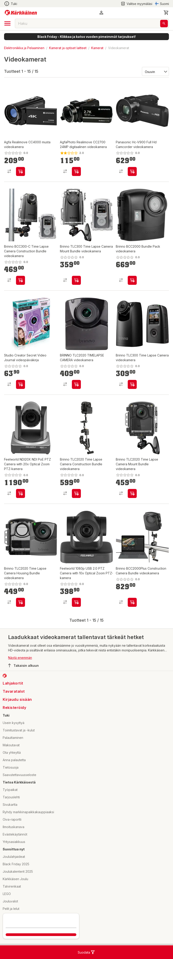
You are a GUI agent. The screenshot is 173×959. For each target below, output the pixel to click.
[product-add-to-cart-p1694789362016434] (132, 602)
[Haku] (164, 23)
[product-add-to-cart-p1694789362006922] (132, 384)
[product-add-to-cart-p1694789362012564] (20, 602)
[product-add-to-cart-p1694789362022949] (132, 280)
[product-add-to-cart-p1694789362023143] (76, 384)
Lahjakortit (13, 683)
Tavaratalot (14, 691)
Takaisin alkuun (23, 665)
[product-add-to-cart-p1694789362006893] (76, 280)
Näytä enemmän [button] (20, 658)
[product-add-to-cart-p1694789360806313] (20, 493)
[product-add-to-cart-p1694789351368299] (20, 171)
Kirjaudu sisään (17, 699)
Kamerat (97, 48)
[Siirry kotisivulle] (21, 12)
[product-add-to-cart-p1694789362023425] (76, 493)
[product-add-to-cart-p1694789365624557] (20, 384)
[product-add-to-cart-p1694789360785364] (76, 602)
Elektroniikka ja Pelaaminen (24, 48)
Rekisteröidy (14, 707)
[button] (101, 13)
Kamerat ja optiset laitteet (67, 48)
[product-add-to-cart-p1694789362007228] (20, 280)
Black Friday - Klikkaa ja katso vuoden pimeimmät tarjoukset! (86, 37)
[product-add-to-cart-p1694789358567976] (132, 171)
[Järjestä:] (155, 71)
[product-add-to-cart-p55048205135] (76, 171)
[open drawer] (7, 23)
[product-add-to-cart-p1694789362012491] (132, 493)
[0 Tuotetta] (166, 12)
